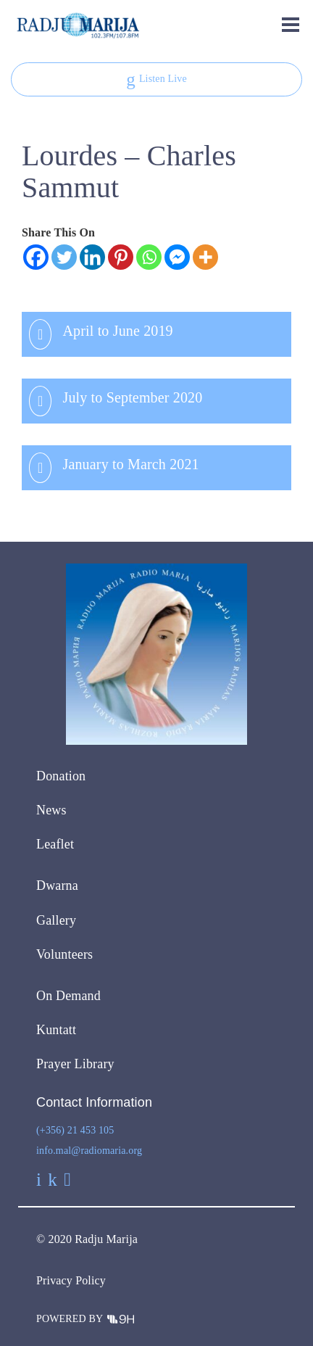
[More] (205, 257)
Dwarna (57, 885)
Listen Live (156, 79)
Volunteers (64, 954)
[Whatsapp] (149, 257)
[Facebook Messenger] (177, 257)
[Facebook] (36, 257)
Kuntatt (56, 1030)
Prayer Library (75, 1064)
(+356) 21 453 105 (75, 1130)
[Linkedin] (92, 257)
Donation (60, 776)
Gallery (56, 920)
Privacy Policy (71, 1280)
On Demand (68, 995)
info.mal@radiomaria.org (89, 1150)
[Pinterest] (120, 257)
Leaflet (55, 844)
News (51, 810)
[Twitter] (64, 257)
